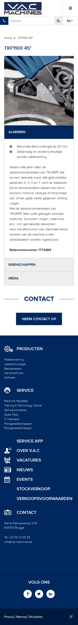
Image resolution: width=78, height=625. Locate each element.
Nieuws (25, 469)
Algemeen (17, 132)
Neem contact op (39, 319)
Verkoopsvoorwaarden (44, 498)
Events (25, 479)
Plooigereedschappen (18, 428)
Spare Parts (11, 414)
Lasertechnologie (15, 364)
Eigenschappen (22, 265)
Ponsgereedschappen (18, 423)
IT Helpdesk (11, 419)
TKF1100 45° (25, 38)
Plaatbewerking (14, 359)
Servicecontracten (15, 410)
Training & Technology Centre (23, 405)
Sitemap (21, 616)
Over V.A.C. (29, 450)
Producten (30, 349)
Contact (26, 512)
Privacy (9, 616)
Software (9, 377)
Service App (30, 441)
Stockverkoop (33, 489)
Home (8, 38)
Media (14, 278)
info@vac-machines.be (18, 542)
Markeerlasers (12, 368)
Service (25, 390)
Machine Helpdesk (16, 401)
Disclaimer (36, 616)
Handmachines (13, 373)
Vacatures (29, 460)
